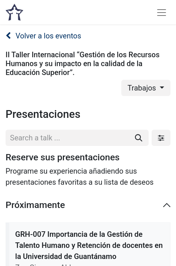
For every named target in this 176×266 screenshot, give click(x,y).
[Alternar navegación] (161, 12)
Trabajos (143, 87)
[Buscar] (139, 138)
